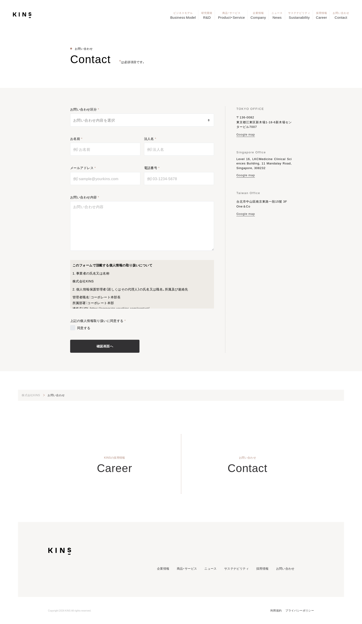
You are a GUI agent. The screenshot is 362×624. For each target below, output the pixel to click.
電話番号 (150, 167)
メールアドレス (82, 167)
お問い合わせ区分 (83, 109)
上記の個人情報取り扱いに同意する (97, 320)
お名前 (75, 138)
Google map (245, 134)
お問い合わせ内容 (83, 197)
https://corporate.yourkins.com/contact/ (120, 308)
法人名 (149, 138)
